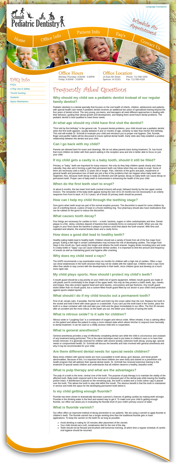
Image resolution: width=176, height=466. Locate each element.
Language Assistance (156, 6)
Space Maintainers (19, 101)
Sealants (14, 97)
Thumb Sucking (17, 93)
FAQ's (13, 84)
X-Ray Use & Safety (20, 89)
